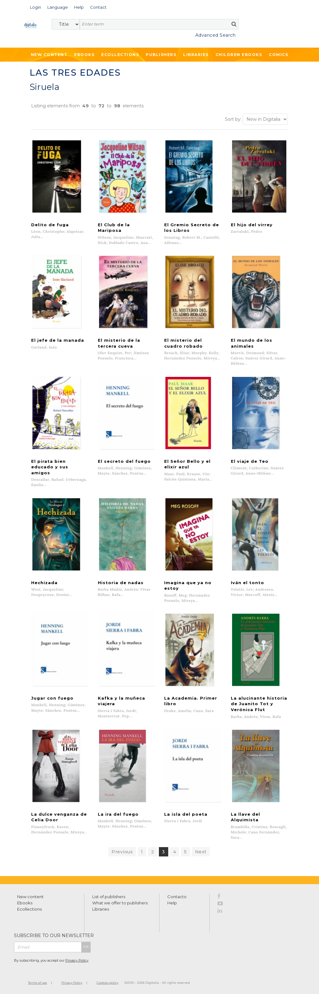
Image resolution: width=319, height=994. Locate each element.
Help (172, 902)
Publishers (161, 54)
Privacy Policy (76, 960)
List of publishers (108, 895)
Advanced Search (215, 35)
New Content (49, 54)
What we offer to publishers (120, 902)
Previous (122, 851)
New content (30, 895)
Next (201, 851)
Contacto (177, 895)
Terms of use (37, 982)
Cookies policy (107, 982)
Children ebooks (239, 54)
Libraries (196, 54)
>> (86, 946)
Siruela (45, 87)
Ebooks (84, 54)
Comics (278, 54)
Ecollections (120, 54)
